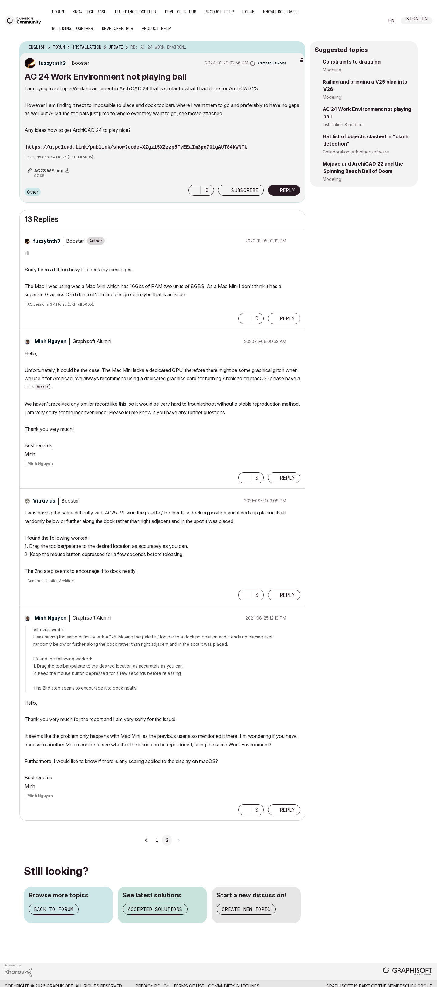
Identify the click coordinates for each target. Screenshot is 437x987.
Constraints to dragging (352, 62)
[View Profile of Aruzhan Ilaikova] (271, 63)
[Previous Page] (146, 840)
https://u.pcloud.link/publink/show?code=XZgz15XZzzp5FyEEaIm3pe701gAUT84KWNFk (136, 147)
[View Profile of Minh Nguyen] (50, 341)
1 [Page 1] (157, 840)
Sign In (417, 19)
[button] (194, 190)
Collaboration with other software (356, 151)
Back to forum (53, 909)
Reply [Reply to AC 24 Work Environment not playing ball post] (287, 190)
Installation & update (343, 124)
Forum (58, 12)
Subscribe (245, 190)
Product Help (219, 12)
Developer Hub (180, 12)
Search (373, 20)
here (42, 387)
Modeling (332, 69)
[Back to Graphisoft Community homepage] (25, 20)
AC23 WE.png (48, 170)
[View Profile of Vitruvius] (44, 501)
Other (32, 191)
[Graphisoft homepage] (407, 971)
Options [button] (297, 47)
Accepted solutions (155, 909)
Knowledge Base (90, 12)
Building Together (135, 12)
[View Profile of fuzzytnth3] (52, 63)
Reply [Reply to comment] (287, 318)
